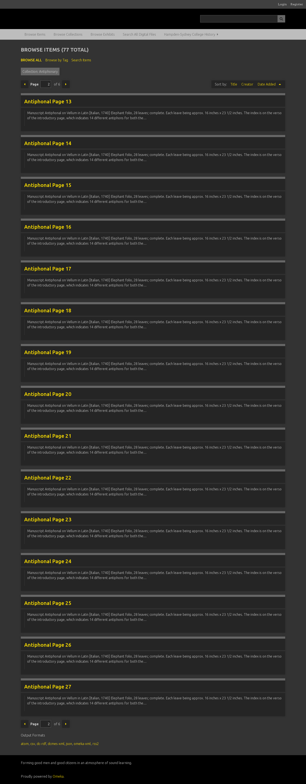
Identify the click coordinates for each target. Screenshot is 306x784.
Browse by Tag (56, 60)
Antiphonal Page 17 (47, 269)
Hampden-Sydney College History (189, 34)
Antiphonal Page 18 (47, 310)
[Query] (242, 18)
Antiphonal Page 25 (47, 603)
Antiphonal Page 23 (47, 519)
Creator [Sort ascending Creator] (247, 84)
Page (40, 84)
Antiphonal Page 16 (47, 227)
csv (32, 744)
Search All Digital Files (139, 34)
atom (25, 744)
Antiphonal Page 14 (47, 143)
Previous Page (24, 84)
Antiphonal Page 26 (47, 645)
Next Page (66, 84)
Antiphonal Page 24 (47, 561)
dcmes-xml (56, 744)
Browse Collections (68, 34)
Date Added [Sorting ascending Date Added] (267, 84)
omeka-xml (82, 744)
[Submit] (281, 18)
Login (282, 4)
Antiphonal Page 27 (47, 687)
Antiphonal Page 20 (47, 394)
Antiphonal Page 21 (47, 436)
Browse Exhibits (103, 34)
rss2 (95, 744)
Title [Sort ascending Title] (234, 84)
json (69, 744)
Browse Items (34, 34)
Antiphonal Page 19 (47, 352)
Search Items (81, 60)
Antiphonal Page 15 (47, 185)
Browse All (31, 60)
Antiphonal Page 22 (47, 478)
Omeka (58, 776)
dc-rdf (41, 744)
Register (296, 4)
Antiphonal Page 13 (47, 101)
